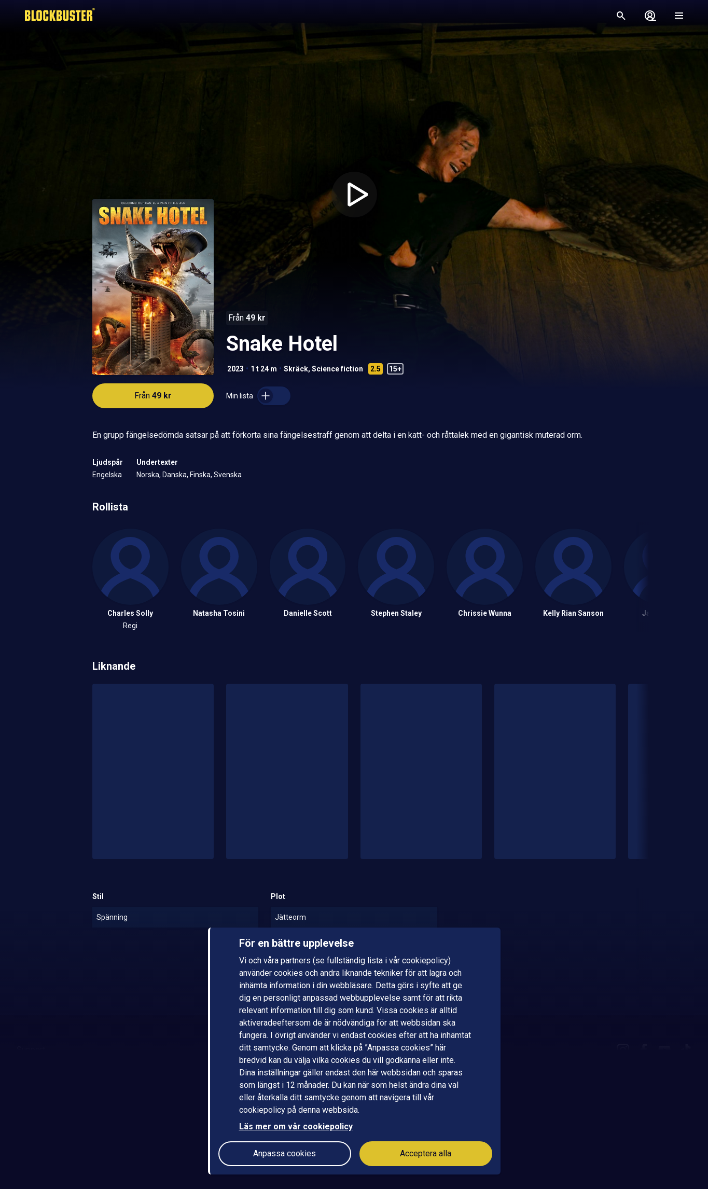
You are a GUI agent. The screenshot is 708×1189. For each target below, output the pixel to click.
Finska (200, 475)
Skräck (296, 369)
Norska (147, 475)
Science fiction (337, 369)
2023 (235, 369)
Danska (174, 475)
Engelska (107, 475)
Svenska (228, 475)
